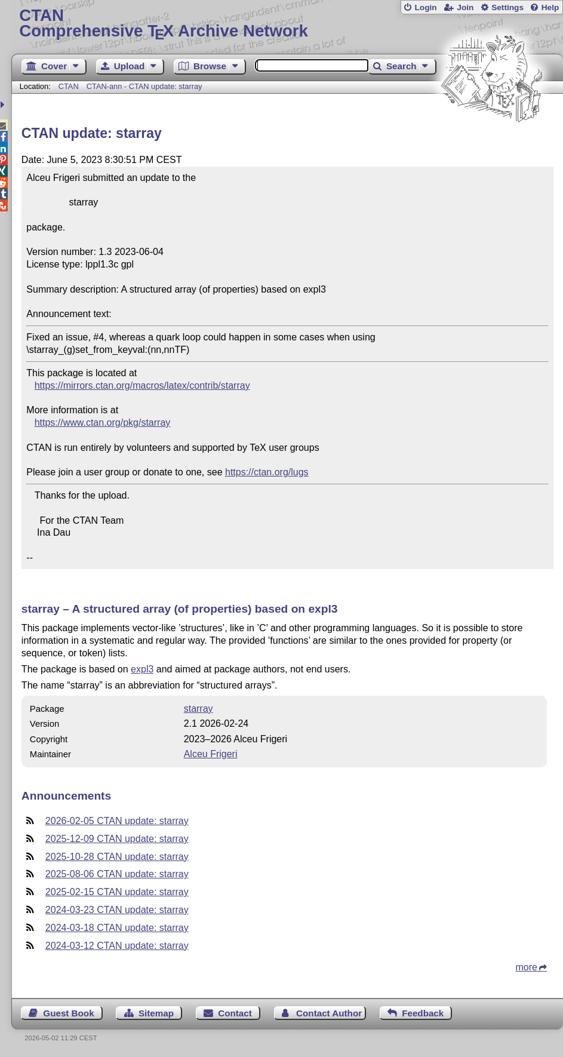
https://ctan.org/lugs (267, 472)
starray (198, 708)
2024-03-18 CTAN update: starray (117, 928)
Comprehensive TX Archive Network (287, 23)
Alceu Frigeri (211, 754)
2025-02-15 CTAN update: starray (117, 892)
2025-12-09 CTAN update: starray (117, 839)
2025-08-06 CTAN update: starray (117, 874)
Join (465, 7)
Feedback (423, 1013)
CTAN (69, 86)
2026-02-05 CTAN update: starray (117, 821)
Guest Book (68, 1013)
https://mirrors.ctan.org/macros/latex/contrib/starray (142, 385)
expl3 (142, 669)
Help (550, 7)
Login (425, 7)
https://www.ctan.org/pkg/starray (103, 422)
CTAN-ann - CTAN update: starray (144, 86)
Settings (507, 7)
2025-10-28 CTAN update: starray (117, 857)
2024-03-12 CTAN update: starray (117, 946)
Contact (235, 1013)
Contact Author (329, 1013)
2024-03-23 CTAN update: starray (117, 910)
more (526, 967)
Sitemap (156, 1013)
